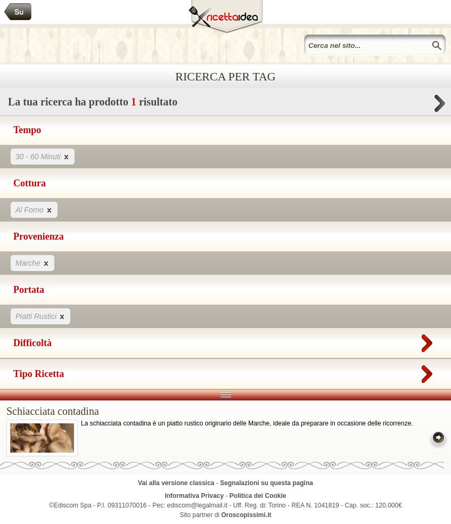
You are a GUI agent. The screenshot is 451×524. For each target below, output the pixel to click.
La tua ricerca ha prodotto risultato (225, 104)
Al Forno (34, 209)
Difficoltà (225, 341)
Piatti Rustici (40, 316)
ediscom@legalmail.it (197, 505)
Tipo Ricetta (225, 371)
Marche (32, 262)
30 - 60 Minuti (42, 156)
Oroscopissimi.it (247, 515)
